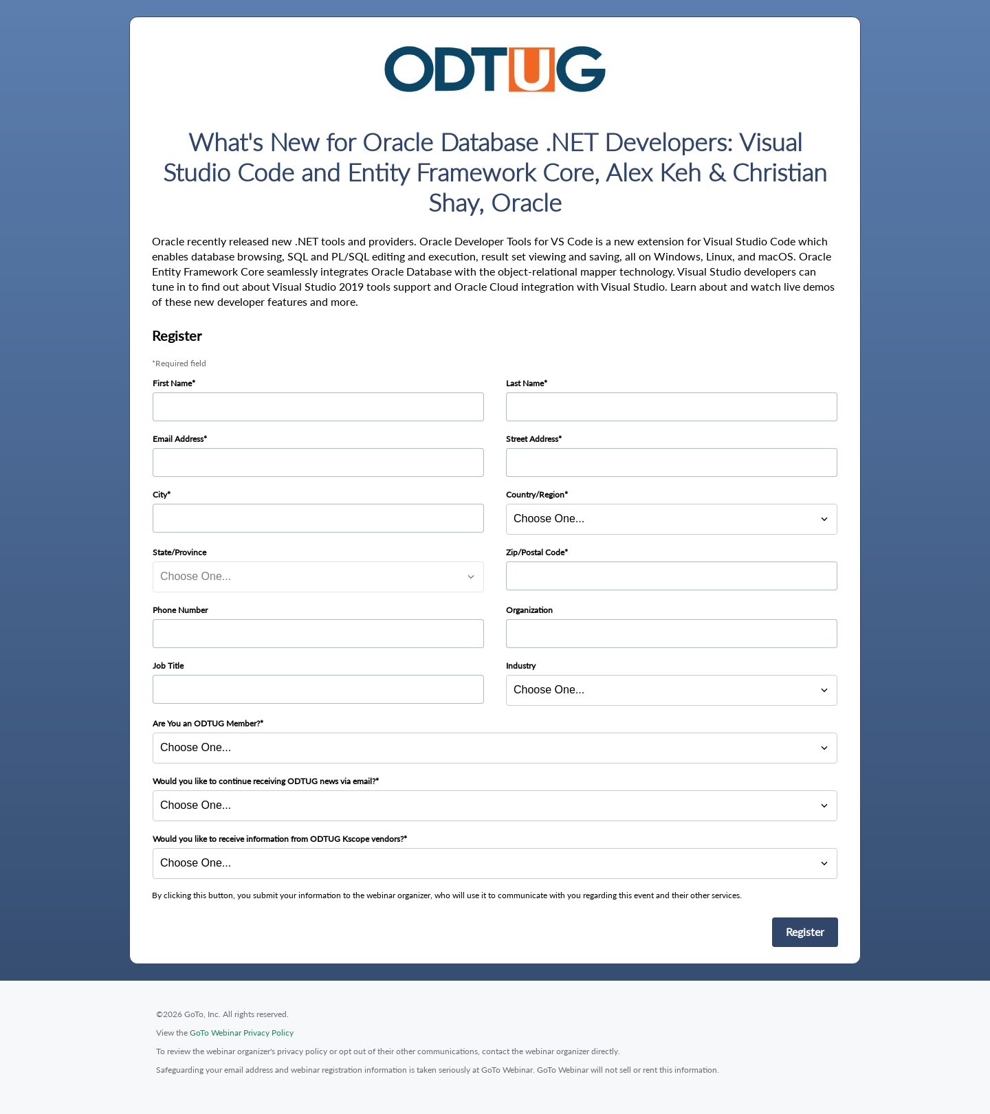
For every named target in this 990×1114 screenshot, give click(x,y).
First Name (172, 383)
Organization (529, 610)
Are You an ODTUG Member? (206, 723)
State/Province (179, 552)
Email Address (178, 439)
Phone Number (180, 610)
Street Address (532, 439)
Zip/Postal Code (535, 552)
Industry (521, 665)
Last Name (525, 383)
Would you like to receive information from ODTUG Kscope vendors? (278, 839)
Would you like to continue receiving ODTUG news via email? (264, 781)
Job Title (168, 665)
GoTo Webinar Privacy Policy (242, 1032)
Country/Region (535, 494)
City (160, 494)
